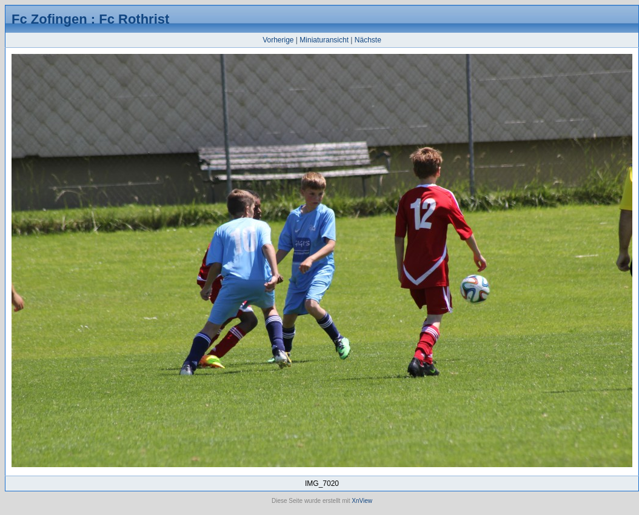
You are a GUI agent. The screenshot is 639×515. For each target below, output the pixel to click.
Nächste (368, 40)
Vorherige (278, 40)
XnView (362, 500)
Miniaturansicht (324, 40)
